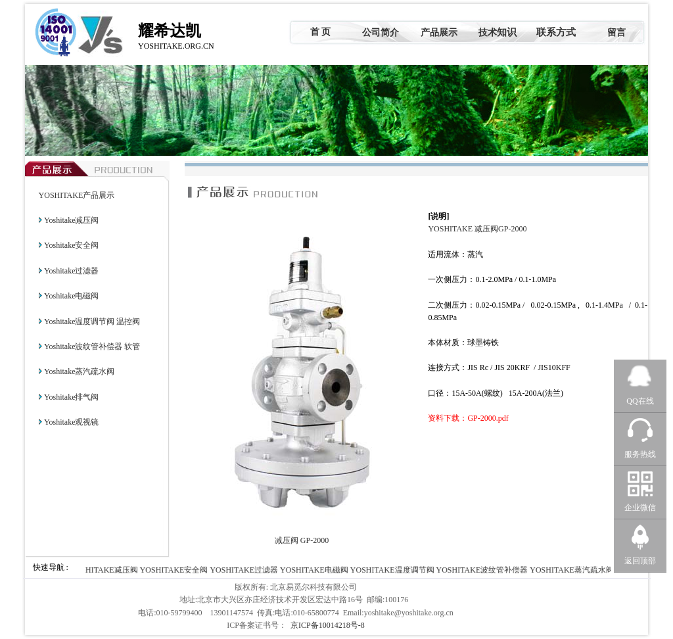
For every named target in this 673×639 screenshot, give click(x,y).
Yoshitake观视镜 (71, 422)
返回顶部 (640, 560)
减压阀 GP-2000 (302, 540)
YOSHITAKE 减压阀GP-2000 (477, 228)
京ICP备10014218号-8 (327, 625)
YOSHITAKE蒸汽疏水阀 (573, 570)
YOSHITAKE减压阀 (105, 570)
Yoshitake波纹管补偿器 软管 (92, 346)
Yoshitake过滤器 (71, 270)
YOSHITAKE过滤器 (246, 570)
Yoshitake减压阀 (71, 220)
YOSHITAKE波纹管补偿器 (484, 570)
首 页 (320, 32)
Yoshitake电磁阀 (71, 295)
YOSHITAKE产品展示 (77, 195)
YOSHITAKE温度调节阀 (394, 570)
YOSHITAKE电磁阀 (315, 570)
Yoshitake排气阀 (71, 397)
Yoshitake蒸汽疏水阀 (79, 371)
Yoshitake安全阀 (71, 245)
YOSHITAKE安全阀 (175, 570)
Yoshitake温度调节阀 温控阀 (92, 321)
